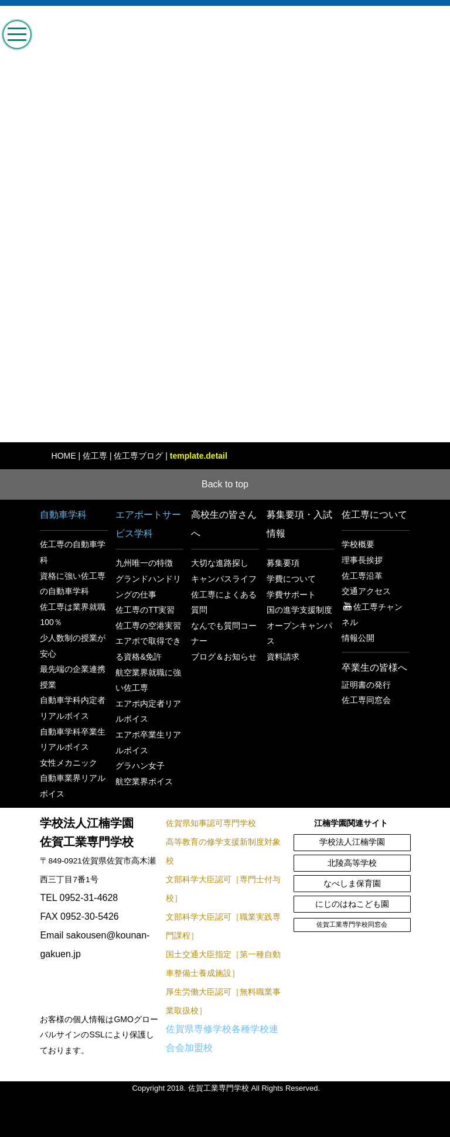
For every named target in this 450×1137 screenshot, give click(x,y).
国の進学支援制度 (299, 609)
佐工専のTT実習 (145, 609)
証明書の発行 (366, 684)
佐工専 (95, 455)
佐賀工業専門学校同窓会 (351, 924)
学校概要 (358, 544)
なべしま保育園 (352, 883)
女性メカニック (68, 762)
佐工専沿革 (362, 576)
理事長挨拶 (362, 560)
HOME (64, 455)
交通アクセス (366, 591)
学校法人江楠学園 (352, 842)
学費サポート (291, 594)
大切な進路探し (219, 563)
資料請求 (283, 656)
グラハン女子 (140, 765)
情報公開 (358, 638)
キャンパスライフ (224, 578)
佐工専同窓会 (366, 700)
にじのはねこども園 (352, 904)
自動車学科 (63, 515)
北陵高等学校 (352, 863)
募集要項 (283, 563)
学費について (291, 578)
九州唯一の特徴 (144, 563)
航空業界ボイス (144, 781)
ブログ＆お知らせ (224, 656)
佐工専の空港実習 (148, 625)
